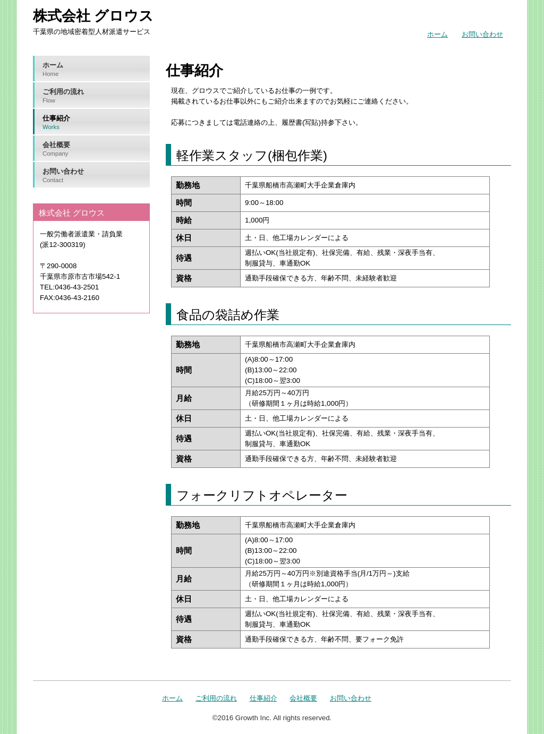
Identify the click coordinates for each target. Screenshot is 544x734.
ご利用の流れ (95, 96)
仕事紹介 (95, 122)
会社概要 (95, 149)
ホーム (437, 34)
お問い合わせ (482, 34)
